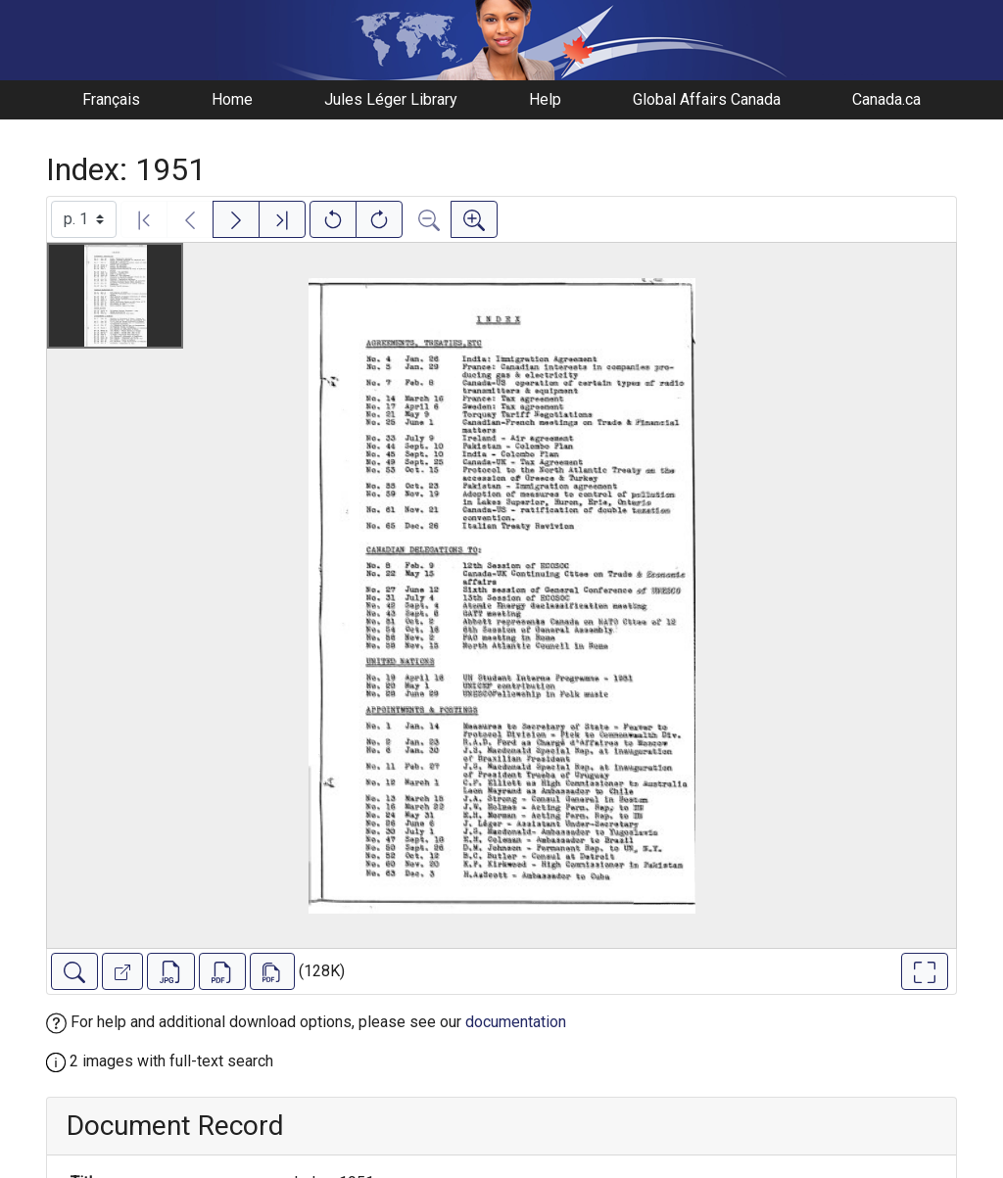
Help (545, 99)
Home (232, 99)
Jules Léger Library (390, 99)
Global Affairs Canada (707, 99)
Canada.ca (886, 99)
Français (111, 99)
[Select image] (84, 219)
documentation (515, 1022)
